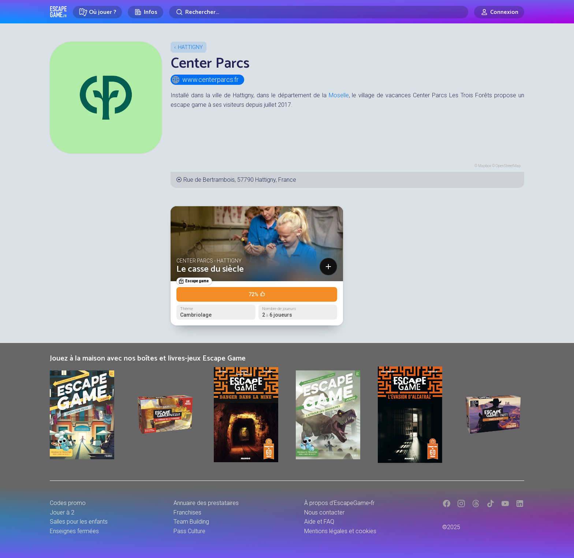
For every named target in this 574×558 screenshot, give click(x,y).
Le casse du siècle (210, 269)
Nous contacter (324, 512)
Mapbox (484, 166)
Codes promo (68, 502)
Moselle (339, 95)
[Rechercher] (318, 12)
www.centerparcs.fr (205, 79)
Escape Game (58, 12)
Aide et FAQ (319, 521)
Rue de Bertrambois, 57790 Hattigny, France (239, 179)
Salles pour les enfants (79, 521)
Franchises (187, 512)
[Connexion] (499, 12)
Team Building (191, 521)
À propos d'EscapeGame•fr (339, 502)
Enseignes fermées (74, 531)
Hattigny (190, 47)
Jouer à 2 (62, 512)
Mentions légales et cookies (340, 531)
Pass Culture (189, 531)
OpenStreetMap (508, 166)
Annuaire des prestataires (206, 502)
